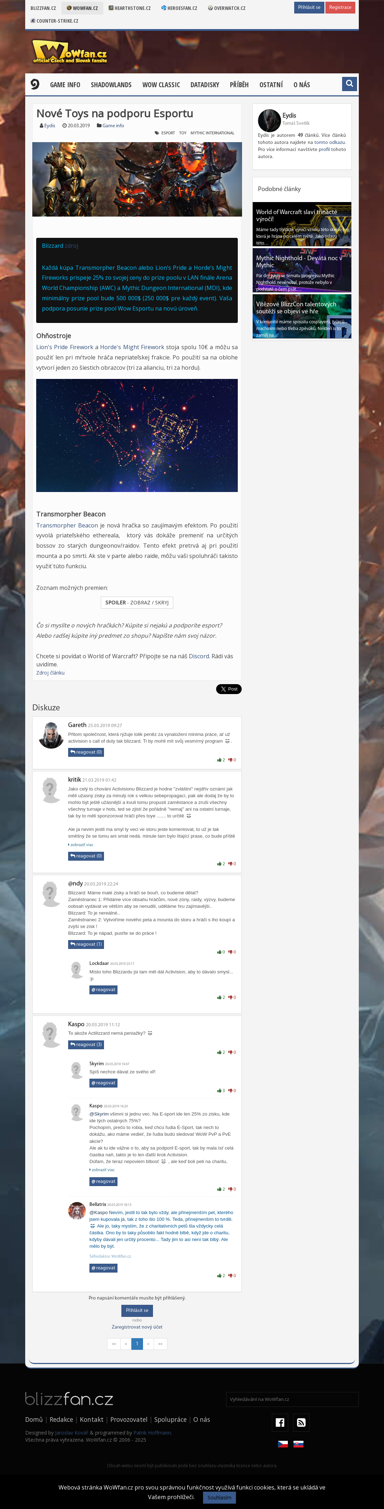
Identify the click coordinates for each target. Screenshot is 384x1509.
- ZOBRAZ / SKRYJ (137, 602)
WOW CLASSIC (161, 84)
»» (160, 1344)
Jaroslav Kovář (71, 1432)
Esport (168, 133)
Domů (34, 1419)
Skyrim (96, 1064)
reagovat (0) (86, 752)
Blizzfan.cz (43, 8)
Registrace (340, 7)
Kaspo (76, 1024)
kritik (74, 780)
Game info (113, 126)
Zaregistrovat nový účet (137, 1327)
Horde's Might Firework (132, 347)
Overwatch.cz (227, 8)
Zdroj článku (50, 672)
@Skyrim (99, 1114)
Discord (199, 656)
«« (114, 1344)
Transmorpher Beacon (67, 525)
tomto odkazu (329, 142)
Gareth (77, 725)
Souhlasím (219, 1497)
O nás (302, 84)
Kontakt (92, 1419)
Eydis (49, 126)
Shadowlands (111, 84)
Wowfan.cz (82, 8)
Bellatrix (97, 1204)
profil (324, 149)
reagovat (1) (86, 944)
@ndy (75, 884)
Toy (182, 133)
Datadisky (205, 84)
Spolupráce (170, 1419)
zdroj (71, 246)
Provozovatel (129, 1419)
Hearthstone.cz (130, 8)
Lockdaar (99, 963)
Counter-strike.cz (54, 20)
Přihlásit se (309, 7)
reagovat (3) (86, 1044)
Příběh (239, 84)
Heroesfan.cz (179, 8)
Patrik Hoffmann (152, 1432)
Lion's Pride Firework (65, 347)
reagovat (103, 990)
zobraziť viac (80, 845)
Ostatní (271, 84)
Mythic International (213, 133)
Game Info (65, 84)
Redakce (61, 1419)
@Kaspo (98, 1212)
